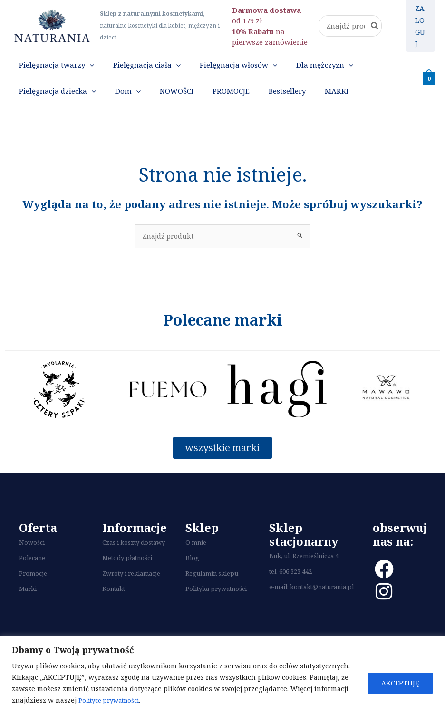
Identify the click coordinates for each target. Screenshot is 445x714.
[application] (84, 69)
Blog (192, 577)
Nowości (32, 562)
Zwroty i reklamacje (131, 593)
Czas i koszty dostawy (133, 562)
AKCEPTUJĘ (400, 682)
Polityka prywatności (216, 608)
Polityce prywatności (112, 699)
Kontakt (113, 608)
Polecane (32, 577)
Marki (28, 608)
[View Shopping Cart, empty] (429, 86)
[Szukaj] (375, 26)
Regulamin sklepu (211, 593)
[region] (222, 675)
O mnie (195, 562)
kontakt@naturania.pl (322, 606)
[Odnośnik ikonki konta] (420, 25)
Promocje (33, 593)
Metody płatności (127, 577)
